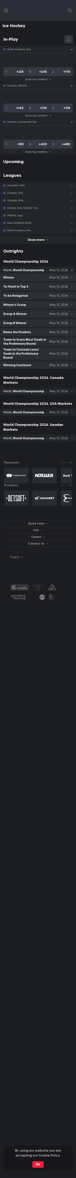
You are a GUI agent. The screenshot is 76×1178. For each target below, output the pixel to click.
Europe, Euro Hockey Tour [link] (22, 208)
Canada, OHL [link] (15, 193)
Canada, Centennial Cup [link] (21, 122)
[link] (42, 597)
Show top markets (38, 79)
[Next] (70, 463)
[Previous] (63, 463)
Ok (38, 1164)
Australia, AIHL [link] (16, 185)
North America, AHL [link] (19, 230)
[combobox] (13, 557)
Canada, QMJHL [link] (17, 85)
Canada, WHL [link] (15, 200)
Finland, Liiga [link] (15, 215)
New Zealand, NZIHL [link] (19, 223)
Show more (38, 240)
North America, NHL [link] (19, 49)
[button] (38, 49)
